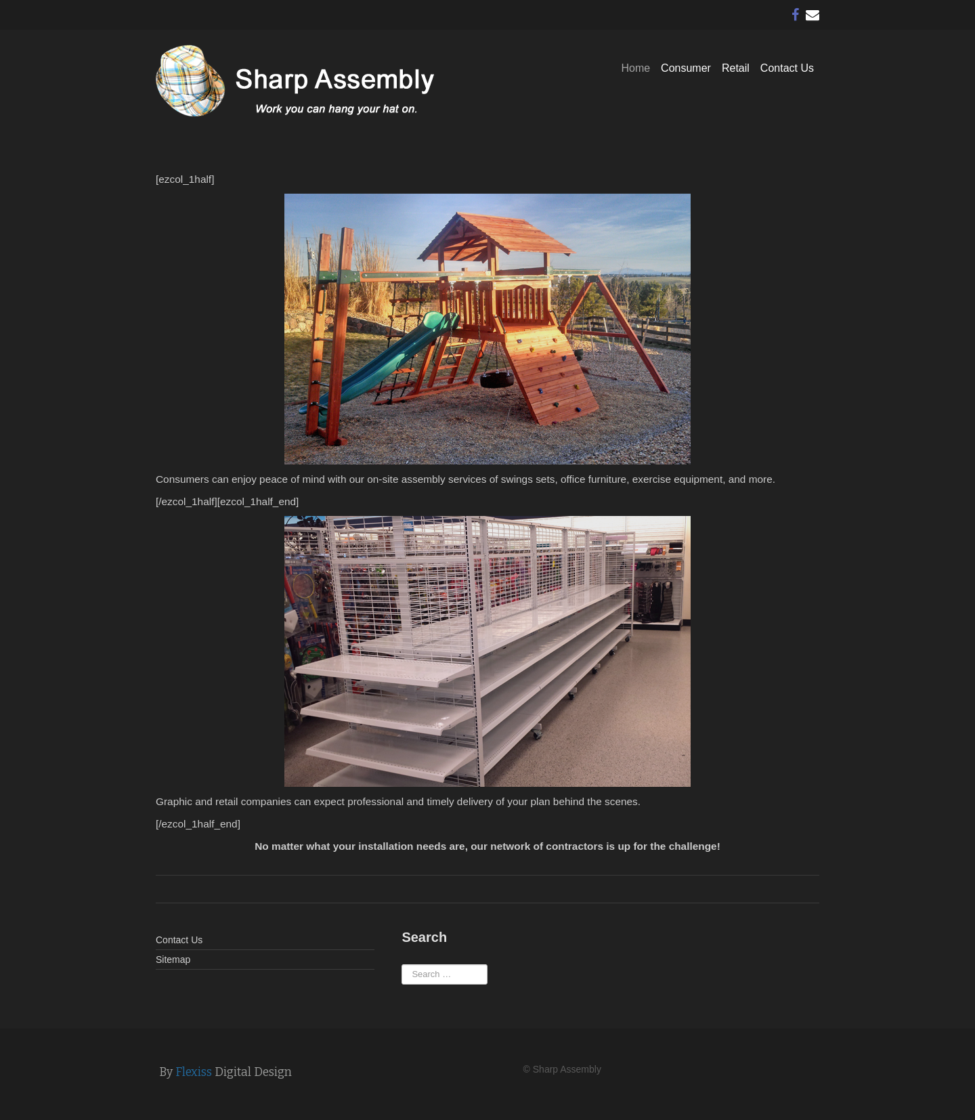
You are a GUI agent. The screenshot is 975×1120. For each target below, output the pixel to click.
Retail (736, 68)
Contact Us (787, 68)
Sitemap (173, 959)
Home (635, 68)
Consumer (686, 68)
